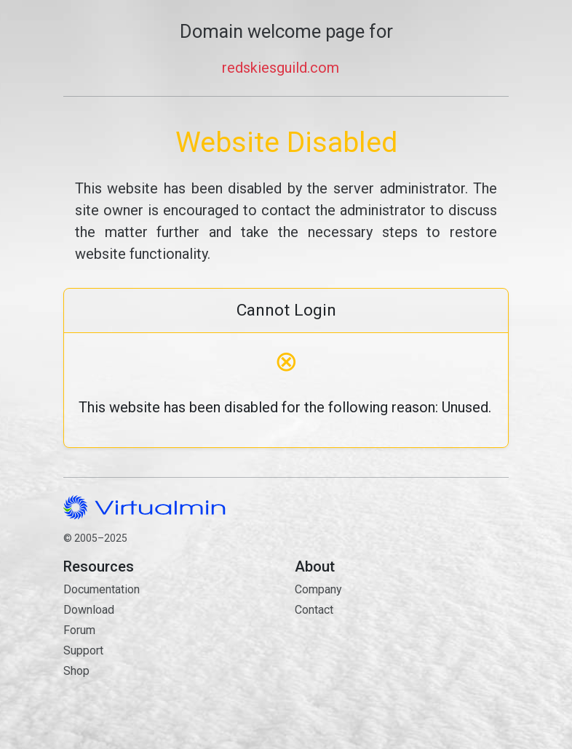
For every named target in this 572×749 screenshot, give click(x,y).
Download (88, 610)
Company (318, 589)
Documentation (101, 589)
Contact (402, 661)
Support (83, 650)
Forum (79, 630)
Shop (76, 671)
